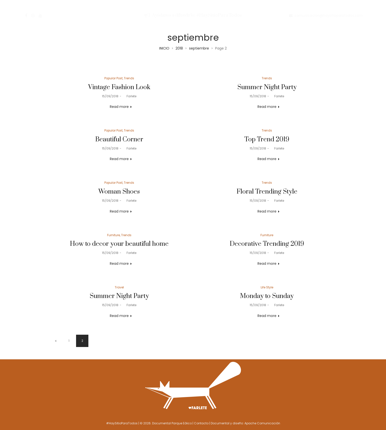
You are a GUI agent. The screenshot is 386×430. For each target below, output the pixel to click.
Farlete (129, 96)
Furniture (113, 235)
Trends (129, 78)
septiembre (199, 48)
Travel (119, 287)
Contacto (201, 423)
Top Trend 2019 (266, 139)
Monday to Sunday (267, 296)
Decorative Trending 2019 (267, 244)
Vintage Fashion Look (119, 87)
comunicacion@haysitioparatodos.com (328, 15)
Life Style (267, 287)
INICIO (164, 48)
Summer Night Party (267, 87)
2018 (179, 48)
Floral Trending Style (267, 192)
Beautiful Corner (119, 139)
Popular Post (113, 78)
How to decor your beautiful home (119, 244)
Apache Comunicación (262, 423)
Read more (119, 106)
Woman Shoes (119, 192)
